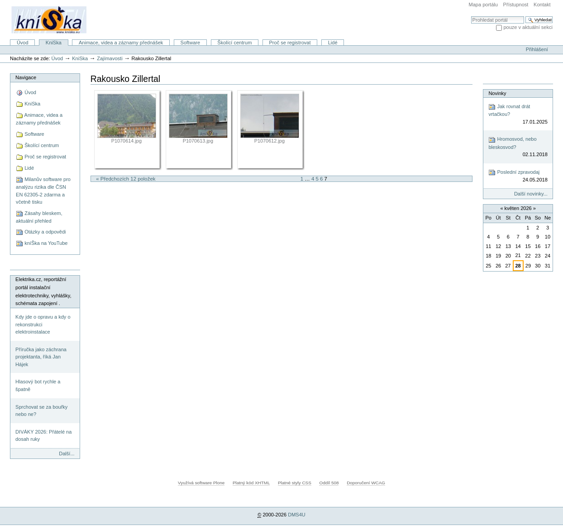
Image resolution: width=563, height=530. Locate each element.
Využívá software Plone (201, 482)
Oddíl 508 (329, 482)
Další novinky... (531, 193)
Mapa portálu (483, 4)
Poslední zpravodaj (517, 176)
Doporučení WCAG (366, 482)
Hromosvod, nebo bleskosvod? (517, 147)
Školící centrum (234, 42)
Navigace (25, 77)
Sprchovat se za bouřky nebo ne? (41, 410)
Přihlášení (537, 49)
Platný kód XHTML (251, 482)
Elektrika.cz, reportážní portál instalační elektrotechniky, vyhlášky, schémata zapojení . (43, 291)
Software (190, 42)
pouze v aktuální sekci (528, 27)
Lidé (333, 42)
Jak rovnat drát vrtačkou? (517, 114)
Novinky (497, 93)
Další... (66, 453)
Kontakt (542, 4)
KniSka (54, 42)
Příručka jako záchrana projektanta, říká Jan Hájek (41, 357)
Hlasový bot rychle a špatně (37, 385)
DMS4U (296, 514)
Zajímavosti (109, 58)
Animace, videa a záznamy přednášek (121, 42)
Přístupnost (516, 4)
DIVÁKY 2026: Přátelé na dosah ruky (43, 435)
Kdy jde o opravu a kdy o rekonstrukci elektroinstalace (42, 324)
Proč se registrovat (290, 42)
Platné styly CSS (294, 482)
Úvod (23, 42)
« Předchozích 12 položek (125, 178)
